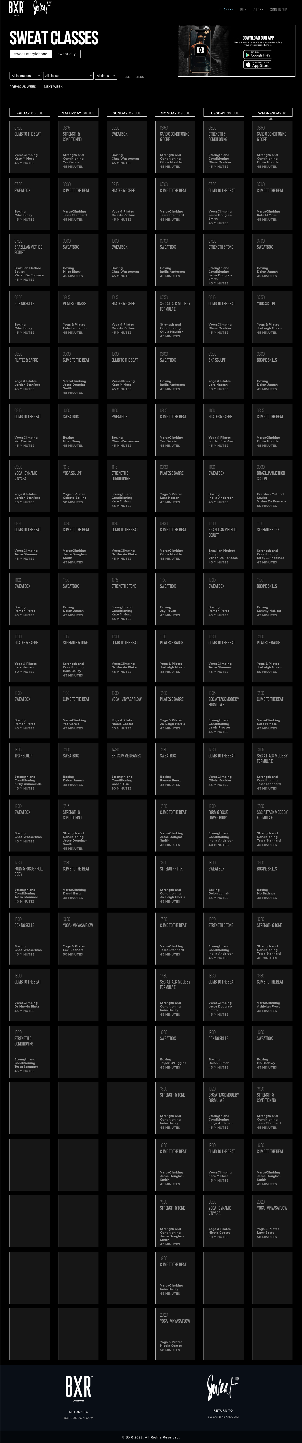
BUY (243, 10)
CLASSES (227, 10)
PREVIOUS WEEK (23, 86)
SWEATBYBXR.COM (223, 1416)
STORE (259, 10)
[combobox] (26, 76)
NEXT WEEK (53, 86)
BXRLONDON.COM (79, 1417)
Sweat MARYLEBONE (31, 54)
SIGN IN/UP (278, 10)
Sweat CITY (67, 54)
